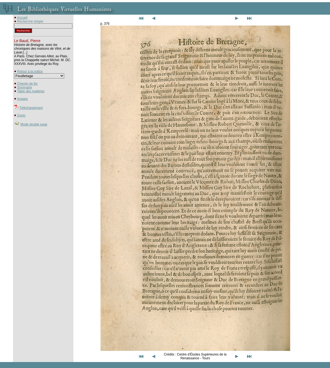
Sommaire (24, 87)
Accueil (22, 18)
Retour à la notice (30, 71)
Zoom (21, 115)
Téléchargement (31, 108)
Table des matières (30, 91)
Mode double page (33, 124)
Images (22, 99)
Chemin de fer (27, 84)
